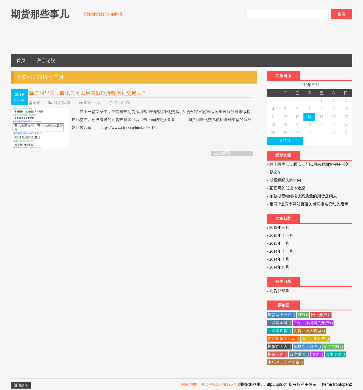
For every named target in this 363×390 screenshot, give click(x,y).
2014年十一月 (281, 251)
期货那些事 (62, 103)
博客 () (317, 354)
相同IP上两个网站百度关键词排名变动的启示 (308, 204)
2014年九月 (279, 267)
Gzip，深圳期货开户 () (313, 323)
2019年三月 (279, 227)
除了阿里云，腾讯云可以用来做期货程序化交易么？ (88, 93)
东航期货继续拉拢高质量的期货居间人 (303, 196)
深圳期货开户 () (315, 338)
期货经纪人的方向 (285, 180)
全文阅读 (222, 153)
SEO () (303, 315)
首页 (21, 60)
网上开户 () (321, 315)
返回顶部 (21, 385)
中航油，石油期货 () (285, 362)
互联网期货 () (279, 331)
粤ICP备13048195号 (219, 384)
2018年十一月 (281, 235)
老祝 (36, 103)
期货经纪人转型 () (309, 331)
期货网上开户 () (281, 315)
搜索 (341, 14)
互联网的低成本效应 (287, 188)
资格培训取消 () (307, 346)
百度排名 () (299, 354)
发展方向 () (333, 346)
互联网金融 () (279, 323)
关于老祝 (46, 60)
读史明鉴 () (335, 354)
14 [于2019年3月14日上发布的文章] (309, 117)
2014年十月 (279, 259)
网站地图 (189, 384)
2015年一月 (279, 243)
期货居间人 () (279, 346)
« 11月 (285, 140)
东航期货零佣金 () (283, 338)
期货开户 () (277, 354)
